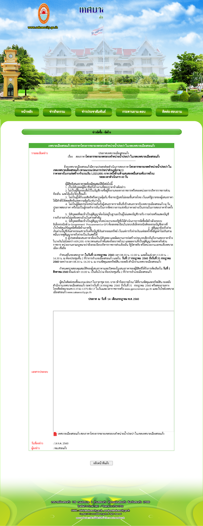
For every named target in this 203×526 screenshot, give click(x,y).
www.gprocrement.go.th (138, 288)
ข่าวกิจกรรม (57, 111)
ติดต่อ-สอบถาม (172, 111)
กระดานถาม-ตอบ (133, 111)
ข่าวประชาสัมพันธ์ (94, 111)
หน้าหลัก (27, 111)
